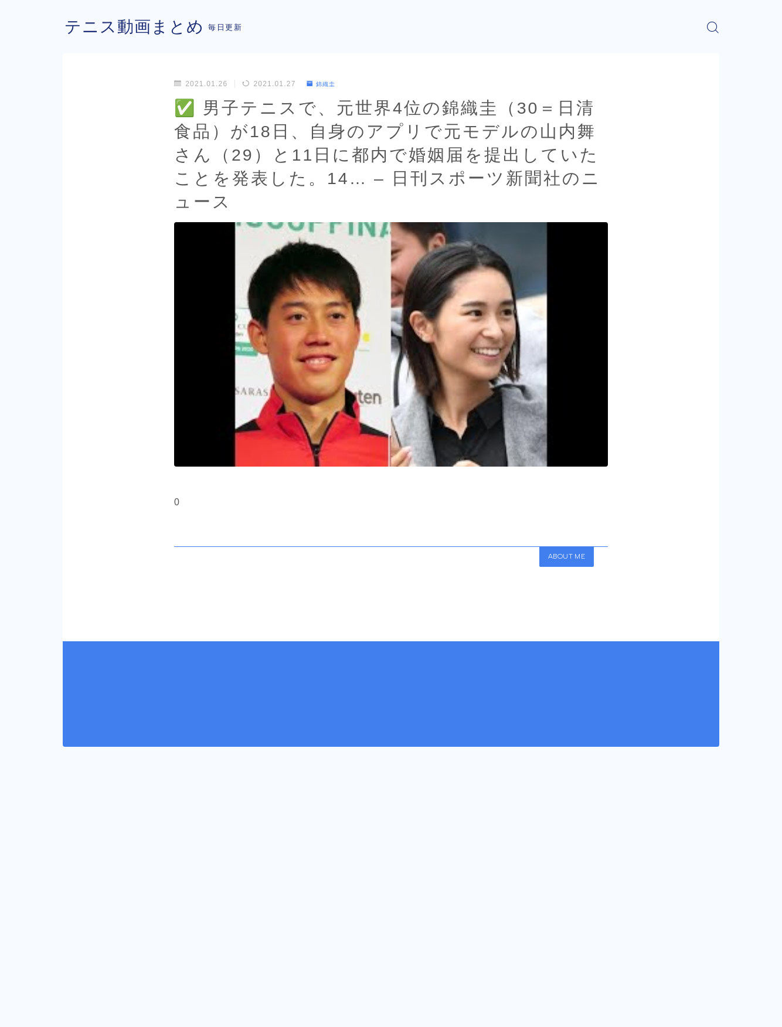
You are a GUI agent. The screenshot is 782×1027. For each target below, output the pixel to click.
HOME (76, 954)
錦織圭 (324, 84)
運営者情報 (82, 1009)
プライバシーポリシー (161, 1009)
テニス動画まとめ (138, 27)
